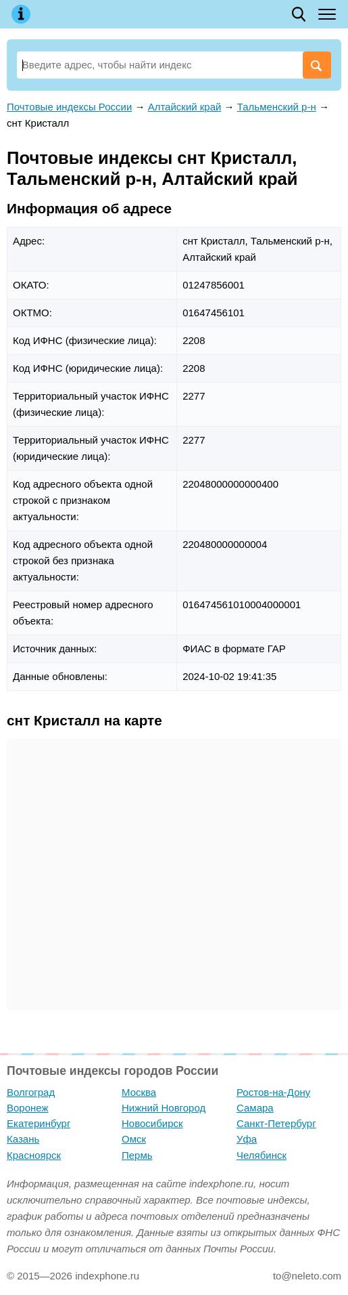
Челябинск (262, 1155)
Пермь (137, 1155)
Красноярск (34, 1155)
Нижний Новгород (163, 1107)
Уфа (247, 1139)
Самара (255, 1107)
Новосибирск (152, 1123)
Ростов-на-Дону (273, 1092)
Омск (134, 1139)
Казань (23, 1139)
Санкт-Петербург (276, 1123)
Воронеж (28, 1107)
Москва (139, 1092)
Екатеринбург (38, 1123)
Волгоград (31, 1092)
